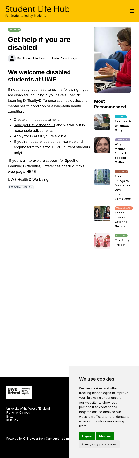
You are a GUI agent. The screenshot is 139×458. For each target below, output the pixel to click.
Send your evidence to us (34, 125)
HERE (57, 147)
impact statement (45, 119)
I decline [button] (105, 436)
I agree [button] (87, 436)
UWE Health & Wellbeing (28, 179)
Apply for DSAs (26, 136)
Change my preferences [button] (99, 444)
